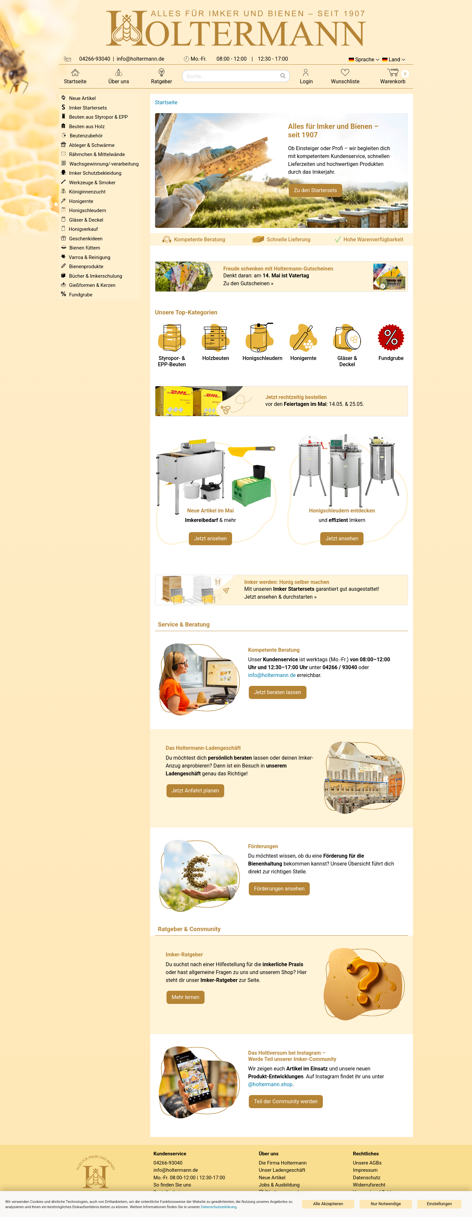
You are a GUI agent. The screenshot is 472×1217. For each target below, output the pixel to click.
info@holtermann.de (272, 675)
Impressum (365, 1170)
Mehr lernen (186, 997)
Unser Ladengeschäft (282, 1170)
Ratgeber (161, 76)
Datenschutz (367, 1178)
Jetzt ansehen (210, 538)
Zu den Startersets (315, 190)
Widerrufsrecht (369, 1185)
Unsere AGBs (367, 1163)
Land (394, 59)
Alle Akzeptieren (328, 1203)
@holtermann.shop (270, 1084)
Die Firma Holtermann (283, 1163)
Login (306, 76)
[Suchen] (282, 76)
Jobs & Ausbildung (279, 1185)
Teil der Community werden (286, 1101)
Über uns (118, 76)
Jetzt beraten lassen (277, 692)
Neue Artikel (272, 1178)
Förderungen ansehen (279, 889)
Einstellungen (439, 1203)
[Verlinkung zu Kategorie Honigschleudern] (347, 493)
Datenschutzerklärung (219, 1207)
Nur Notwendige (386, 1203)
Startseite (75, 76)
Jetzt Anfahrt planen (195, 791)
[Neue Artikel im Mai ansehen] (216, 493)
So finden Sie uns (172, 1185)
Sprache (365, 59)
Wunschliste (345, 76)
